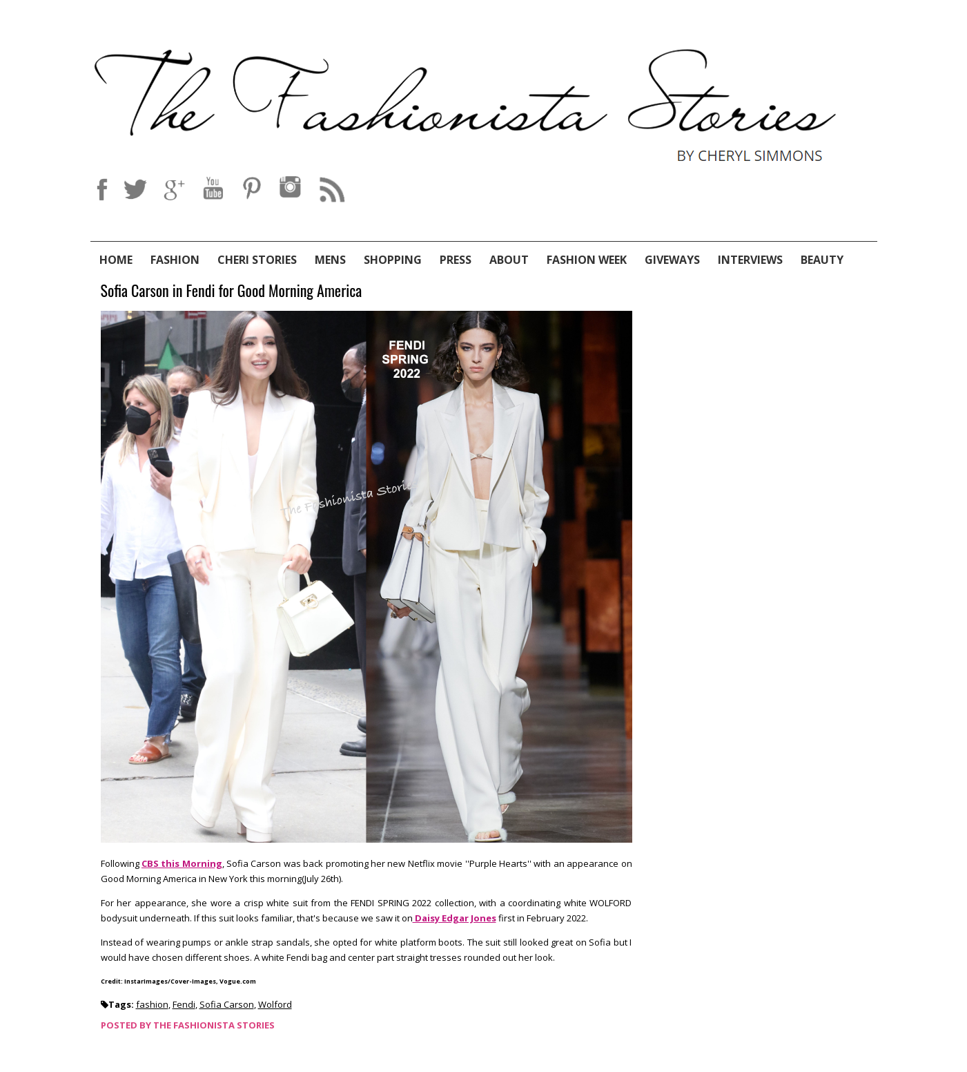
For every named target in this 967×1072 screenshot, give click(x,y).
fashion (152, 1004)
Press (455, 259)
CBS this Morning (181, 863)
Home (116, 259)
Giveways (672, 259)
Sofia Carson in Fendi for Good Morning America (231, 291)
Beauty (822, 259)
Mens (330, 259)
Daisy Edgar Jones (454, 918)
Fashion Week (587, 259)
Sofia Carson (226, 1004)
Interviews (750, 259)
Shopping (393, 259)
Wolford (275, 1004)
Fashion (174, 259)
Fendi (184, 1004)
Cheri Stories (257, 259)
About (509, 259)
